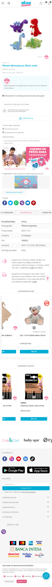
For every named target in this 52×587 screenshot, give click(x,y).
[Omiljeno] (45, 4)
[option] (26, 34)
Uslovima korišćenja (29, 492)
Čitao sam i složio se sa (20, 492)
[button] (8, 3)
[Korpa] (49, 5)
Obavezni (9, 576)
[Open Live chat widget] (46, 575)
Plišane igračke (8, 69)
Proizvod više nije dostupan (16, 104)
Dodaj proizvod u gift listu (13, 132)
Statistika (27, 576)
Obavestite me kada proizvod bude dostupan (23, 96)
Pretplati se (26, 118)
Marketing (38, 576)
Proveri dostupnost (14, 192)
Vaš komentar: (8, 137)
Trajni (19, 576)
